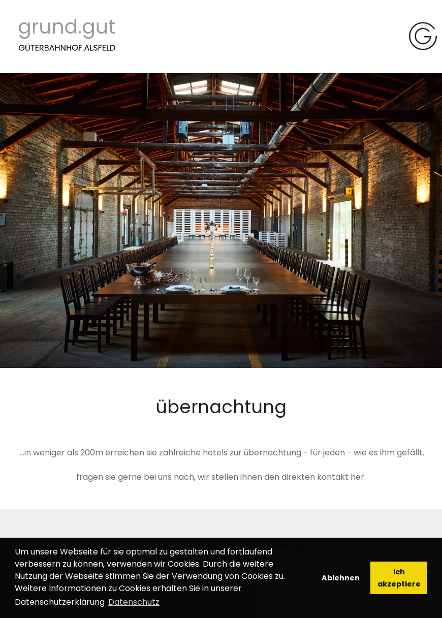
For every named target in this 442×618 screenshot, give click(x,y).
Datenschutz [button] (134, 602)
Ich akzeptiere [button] (399, 578)
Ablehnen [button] (341, 578)
